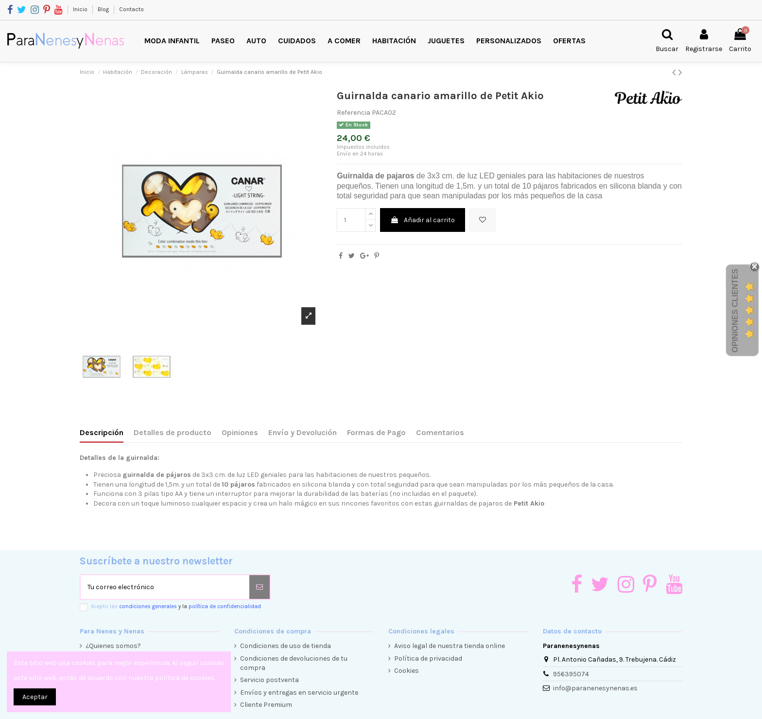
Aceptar (35, 697)
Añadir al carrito (422, 220)
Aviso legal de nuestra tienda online (449, 646)
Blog (104, 9)
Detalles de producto (172, 432)
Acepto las (176, 606)
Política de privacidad (428, 658)
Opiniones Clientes (735, 310)
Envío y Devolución (302, 432)
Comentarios (440, 432)
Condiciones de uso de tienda (285, 646)
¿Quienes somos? (113, 646)
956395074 (571, 674)
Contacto (131, 9)
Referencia (353, 112)
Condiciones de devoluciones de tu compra (293, 663)
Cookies (406, 670)
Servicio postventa (269, 680)
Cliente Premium (266, 705)
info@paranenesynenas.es (595, 688)
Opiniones (240, 432)
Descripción (101, 432)
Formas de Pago (376, 432)
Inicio (81, 9)
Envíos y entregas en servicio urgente (299, 692)
